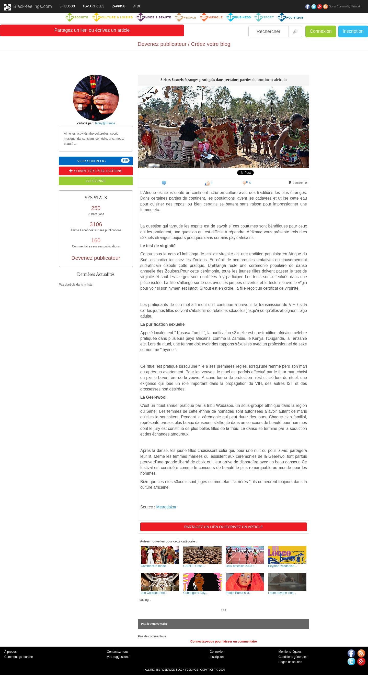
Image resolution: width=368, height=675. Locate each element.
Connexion (321, 31)
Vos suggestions (118, 657)
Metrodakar (166, 507)
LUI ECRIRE (96, 181)
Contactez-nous (117, 652)
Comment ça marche (18, 657)
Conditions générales (293, 657)
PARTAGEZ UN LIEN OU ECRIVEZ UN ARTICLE (223, 527)
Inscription (353, 31)
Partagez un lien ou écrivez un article (92, 30)
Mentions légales (290, 652)
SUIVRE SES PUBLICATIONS (95, 171)
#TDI (136, 6)
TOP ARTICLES (93, 6)
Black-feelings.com (28, 7)
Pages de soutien (290, 662)
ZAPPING (118, 6)
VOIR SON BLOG (103, 160)
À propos (10, 652)
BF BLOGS (67, 6)
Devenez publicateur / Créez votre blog (183, 44)
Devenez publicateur (95, 258)
